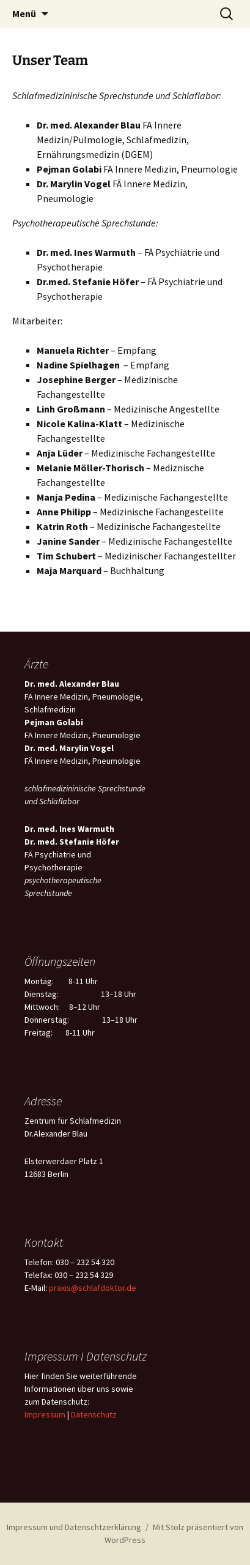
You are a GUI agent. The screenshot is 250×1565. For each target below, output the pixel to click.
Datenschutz (94, 1414)
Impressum (44, 1414)
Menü (24, 13)
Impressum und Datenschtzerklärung (74, 1527)
